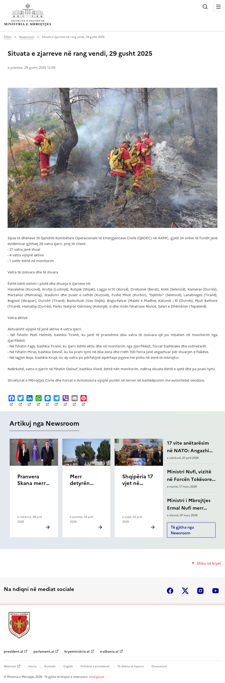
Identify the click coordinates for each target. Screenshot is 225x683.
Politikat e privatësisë (95, 666)
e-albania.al (109, 651)
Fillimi (7, 37)
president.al (13, 651)
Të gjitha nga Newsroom (182, 530)
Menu (218, 6)
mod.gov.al (96, 677)
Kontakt (50, 666)
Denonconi (159, 666)
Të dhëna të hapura (130, 666)
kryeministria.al (77, 651)
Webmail (10, 666)
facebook (170, 590)
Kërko (205, 6)
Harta (32, 666)
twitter (185, 590)
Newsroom (26, 37)
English (68, 666)
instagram (200, 590)
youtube (215, 590)
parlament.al (43, 651)
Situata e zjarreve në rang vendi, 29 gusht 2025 (80, 53)
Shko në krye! (209, 563)
